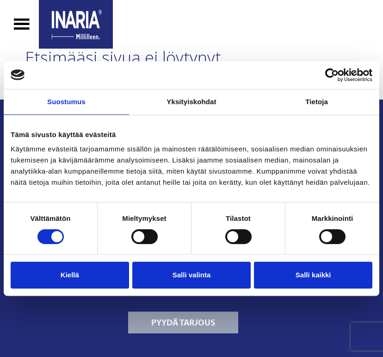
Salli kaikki (313, 275)
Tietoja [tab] (316, 102)
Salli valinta (192, 275)
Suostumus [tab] (66, 102)
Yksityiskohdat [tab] (191, 102)
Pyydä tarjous (183, 322)
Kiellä (70, 275)
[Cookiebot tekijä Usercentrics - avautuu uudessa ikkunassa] (331, 75)
